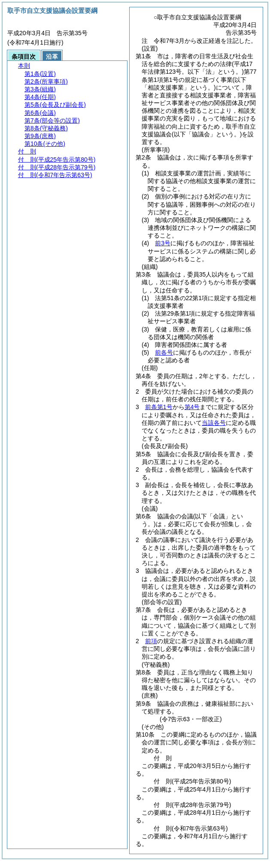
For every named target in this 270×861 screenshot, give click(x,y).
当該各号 (214, 422)
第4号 (192, 406)
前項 (151, 641)
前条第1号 (159, 406)
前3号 (162, 243)
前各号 (164, 352)
